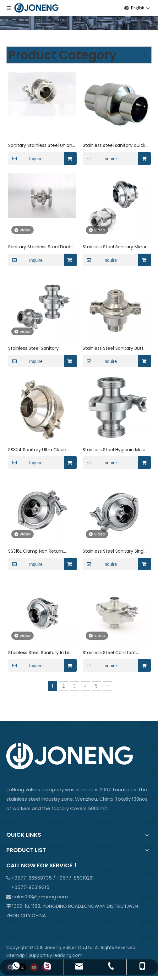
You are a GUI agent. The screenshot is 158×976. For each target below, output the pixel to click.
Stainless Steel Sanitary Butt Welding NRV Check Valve (113, 348)
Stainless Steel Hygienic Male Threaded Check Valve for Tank (114, 450)
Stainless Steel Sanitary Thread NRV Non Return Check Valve (41, 348)
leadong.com (68, 955)
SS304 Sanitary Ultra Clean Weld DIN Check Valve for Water (37, 450)
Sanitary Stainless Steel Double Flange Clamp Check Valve (41, 247)
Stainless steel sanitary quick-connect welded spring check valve (115, 145)
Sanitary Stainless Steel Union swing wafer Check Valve (40, 145)
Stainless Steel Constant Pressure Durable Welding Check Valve (110, 652)
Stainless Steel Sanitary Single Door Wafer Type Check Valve (116, 551)
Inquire (25, 158)
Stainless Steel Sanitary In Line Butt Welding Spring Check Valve (41, 652)
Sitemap (15, 955)
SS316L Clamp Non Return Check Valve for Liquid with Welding (37, 551)
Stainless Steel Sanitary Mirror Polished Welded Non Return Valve (115, 247)
